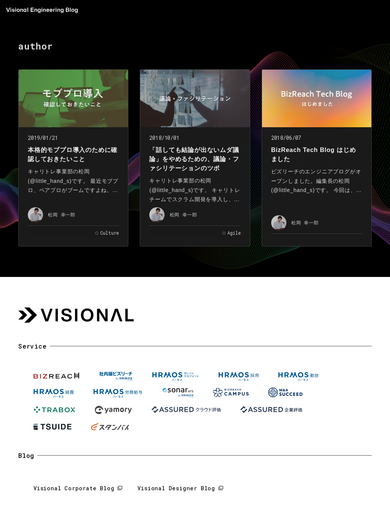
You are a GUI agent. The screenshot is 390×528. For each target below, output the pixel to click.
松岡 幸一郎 (61, 214)
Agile (233, 233)
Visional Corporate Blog (74, 488)
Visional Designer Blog (176, 488)
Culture (109, 233)
